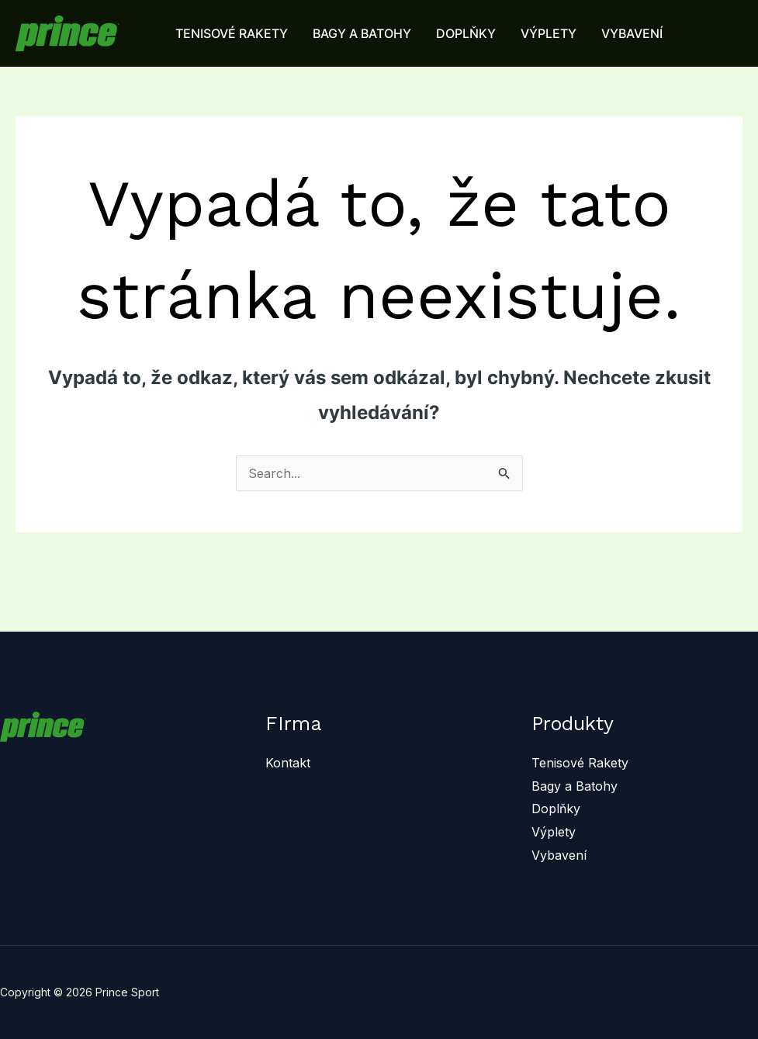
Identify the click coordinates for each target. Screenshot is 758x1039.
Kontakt (287, 763)
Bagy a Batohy (574, 786)
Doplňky (555, 808)
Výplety (553, 832)
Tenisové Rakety (579, 763)
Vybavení (559, 855)
